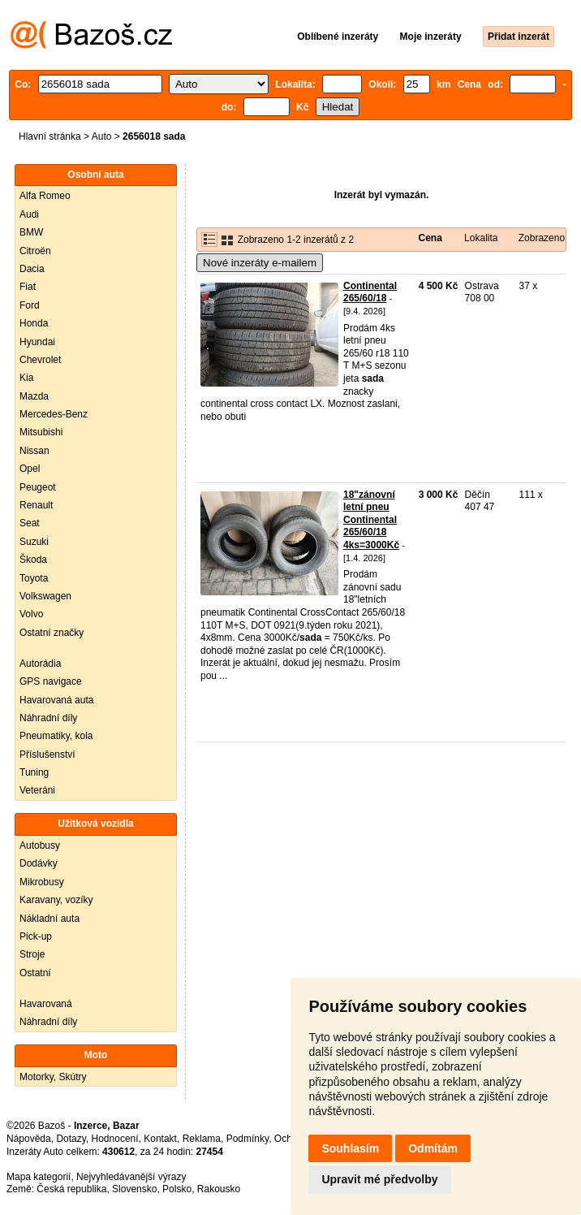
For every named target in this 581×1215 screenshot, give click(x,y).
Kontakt (160, 1138)
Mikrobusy (41, 882)
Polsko (177, 1189)
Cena (430, 238)
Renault (36, 505)
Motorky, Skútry (52, 1077)
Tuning (34, 772)
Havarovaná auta (56, 700)
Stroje (32, 954)
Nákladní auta (49, 918)
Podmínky (247, 1138)
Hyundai (37, 342)
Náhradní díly (48, 718)
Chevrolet (40, 359)
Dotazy (70, 1138)
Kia (26, 377)
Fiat (27, 286)
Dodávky (38, 863)
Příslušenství (47, 754)
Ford (29, 305)
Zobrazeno (542, 238)
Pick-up (35, 936)
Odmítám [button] (433, 1148)
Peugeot (37, 487)
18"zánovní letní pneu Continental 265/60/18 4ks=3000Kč (371, 520)
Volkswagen (45, 596)
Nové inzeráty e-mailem (259, 263)
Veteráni (37, 790)
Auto (102, 136)
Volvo (31, 614)
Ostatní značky (51, 632)
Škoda (33, 559)
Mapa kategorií (38, 1177)
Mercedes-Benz (53, 414)
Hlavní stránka (50, 136)
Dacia (32, 269)
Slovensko (134, 1189)
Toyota (33, 578)
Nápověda (28, 1138)
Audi (29, 214)
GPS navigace (50, 681)
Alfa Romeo (45, 195)
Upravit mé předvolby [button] (379, 1179)
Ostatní (35, 973)
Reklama (202, 1138)
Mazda (34, 396)
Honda (33, 323)
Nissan (34, 450)
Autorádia (40, 663)
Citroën (35, 251)
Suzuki (34, 541)
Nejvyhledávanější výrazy (131, 1177)
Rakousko (218, 1189)
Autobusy (39, 845)
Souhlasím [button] (350, 1148)
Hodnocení (115, 1138)
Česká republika (71, 1189)
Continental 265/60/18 (370, 292)
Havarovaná (45, 1004)
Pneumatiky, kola (56, 736)
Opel (29, 468)
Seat (29, 523)
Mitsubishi (40, 432)
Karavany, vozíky (56, 900)
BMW (31, 232)
